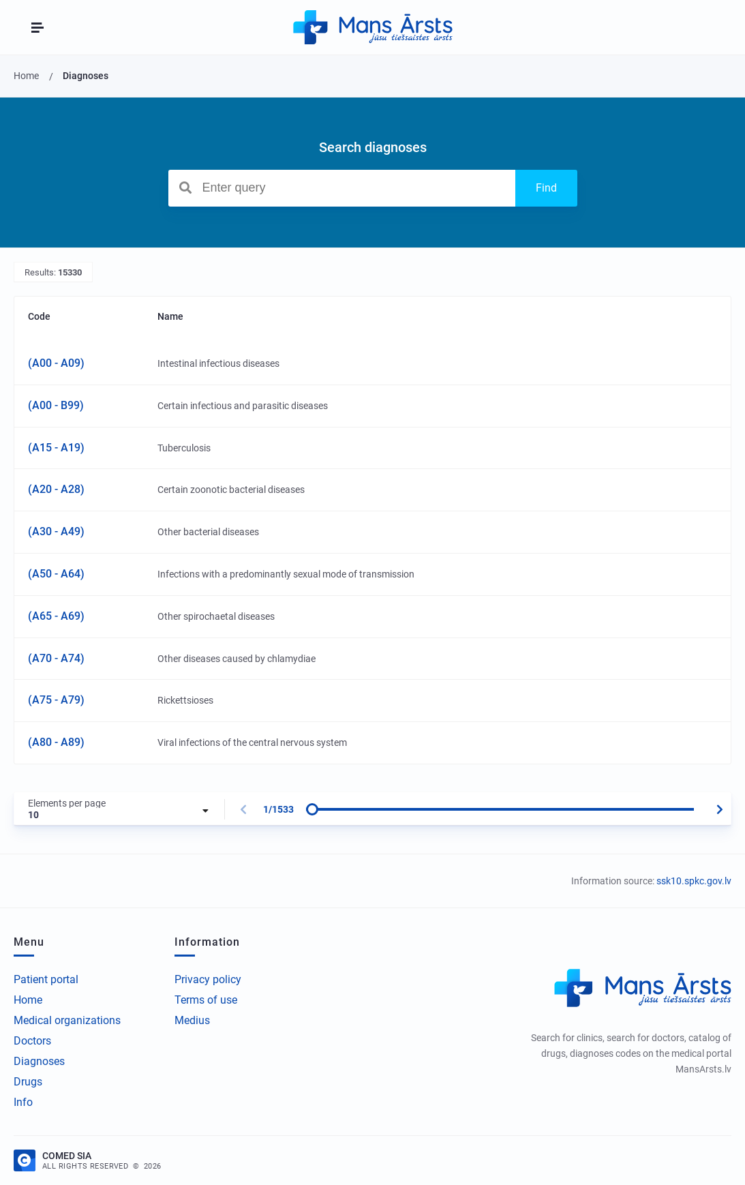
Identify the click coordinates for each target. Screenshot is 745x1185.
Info (23, 1102)
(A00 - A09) (56, 363)
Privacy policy (207, 979)
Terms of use (205, 999)
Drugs (28, 1081)
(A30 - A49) (56, 531)
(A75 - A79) (56, 699)
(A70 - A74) (56, 658)
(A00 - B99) (56, 405)
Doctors (32, 1040)
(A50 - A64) (56, 573)
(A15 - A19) (56, 447)
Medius (192, 1020)
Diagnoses (39, 1061)
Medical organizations (67, 1020)
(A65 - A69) (56, 616)
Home (28, 999)
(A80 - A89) (56, 742)
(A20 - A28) (56, 489)
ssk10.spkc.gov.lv (693, 880)
